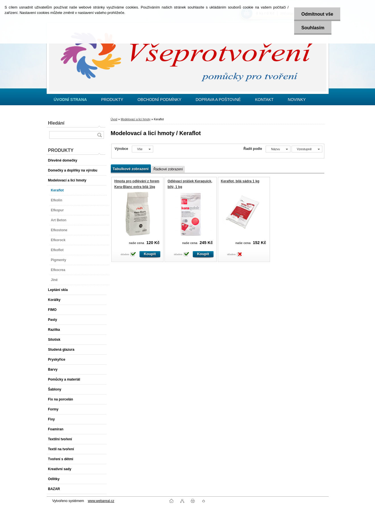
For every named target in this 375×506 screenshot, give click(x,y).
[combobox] (278, 149)
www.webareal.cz (101, 501)
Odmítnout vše (317, 14)
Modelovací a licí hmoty (136, 119)
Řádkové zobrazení (168, 169)
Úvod (114, 119)
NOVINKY (297, 99)
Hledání (56, 123)
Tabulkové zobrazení (131, 169)
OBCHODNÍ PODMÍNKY (159, 99)
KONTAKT (264, 99)
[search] (99, 135)
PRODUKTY (112, 99)
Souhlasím (312, 27)
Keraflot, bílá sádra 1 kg (240, 181)
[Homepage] (70, 99)
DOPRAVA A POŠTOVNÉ (218, 99)
